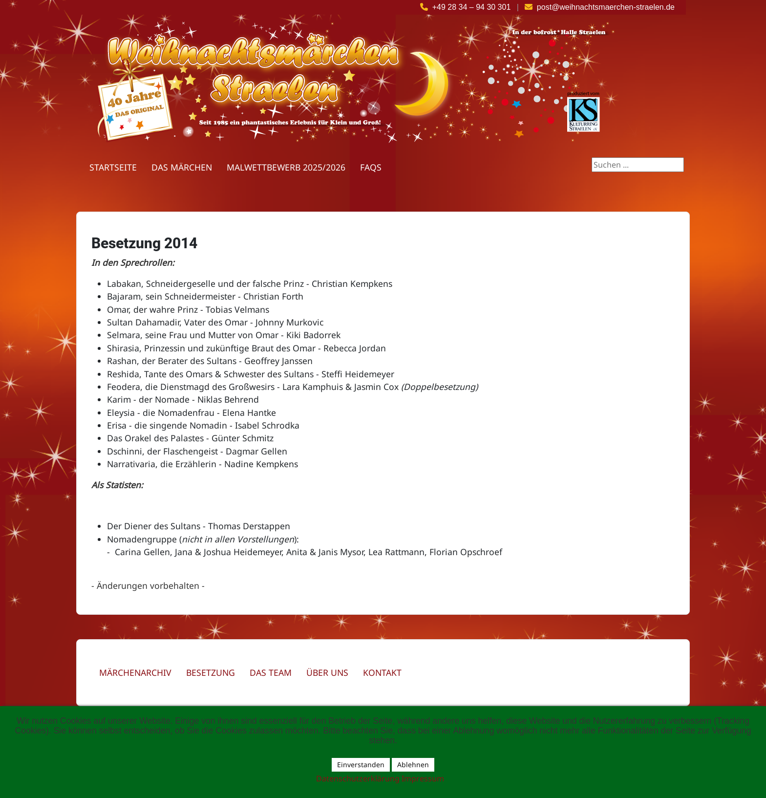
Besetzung (210, 672)
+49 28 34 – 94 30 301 (471, 7)
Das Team (271, 672)
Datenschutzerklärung (358, 778)
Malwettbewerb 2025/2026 (286, 167)
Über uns (327, 672)
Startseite (113, 167)
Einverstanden (360, 764)
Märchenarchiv (135, 672)
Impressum (423, 778)
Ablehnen (413, 764)
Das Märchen (181, 167)
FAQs (371, 167)
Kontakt (382, 672)
